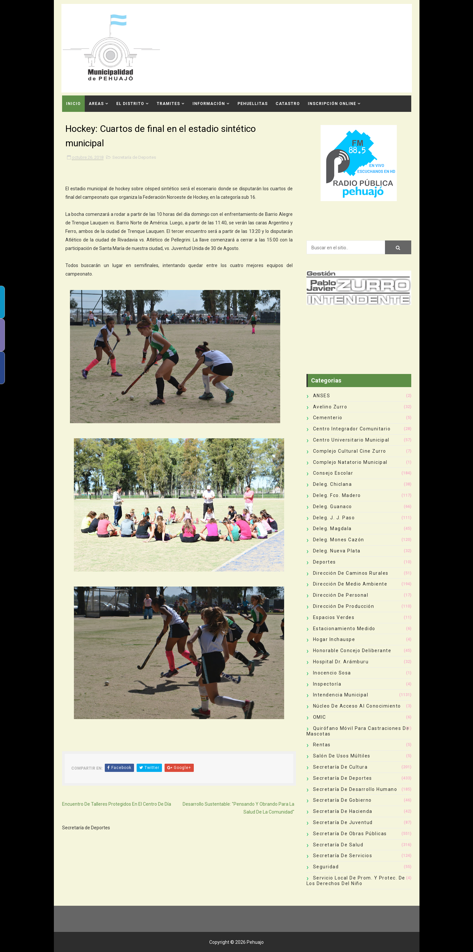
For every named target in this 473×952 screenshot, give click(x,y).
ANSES (321, 395)
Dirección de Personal (341, 595)
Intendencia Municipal (341, 694)
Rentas (322, 744)
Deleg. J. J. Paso (334, 517)
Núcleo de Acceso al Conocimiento (357, 706)
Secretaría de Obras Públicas (350, 833)
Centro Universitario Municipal (351, 440)
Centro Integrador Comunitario (352, 428)
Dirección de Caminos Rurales (351, 573)
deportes (324, 562)
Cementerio (328, 417)
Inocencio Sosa (332, 672)
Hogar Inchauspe (334, 639)
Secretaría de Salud (338, 844)
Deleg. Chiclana (332, 484)
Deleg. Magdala (332, 528)
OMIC (319, 717)
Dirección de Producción (343, 606)
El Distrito (130, 103)
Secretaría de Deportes (134, 157)
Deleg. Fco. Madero (337, 495)
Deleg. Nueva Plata (337, 550)
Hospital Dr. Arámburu (341, 661)
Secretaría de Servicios (342, 855)
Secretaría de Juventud (343, 822)
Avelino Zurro (330, 406)
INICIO (73, 103)
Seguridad (326, 866)
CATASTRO (288, 103)
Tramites (168, 103)
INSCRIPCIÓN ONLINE (332, 103)
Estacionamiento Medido (344, 628)
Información (208, 103)
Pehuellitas (252, 103)
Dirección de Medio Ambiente (350, 584)
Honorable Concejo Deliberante (352, 650)
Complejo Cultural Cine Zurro (349, 451)
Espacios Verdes (334, 617)
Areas (96, 103)
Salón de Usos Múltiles (342, 755)
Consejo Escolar (333, 473)
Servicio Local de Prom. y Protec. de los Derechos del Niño (355, 880)
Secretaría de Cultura (340, 767)
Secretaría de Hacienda (342, 811)
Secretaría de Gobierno (342, 800)
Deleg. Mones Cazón (338, 539)
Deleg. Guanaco (332, 506)
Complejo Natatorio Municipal (350, 462)
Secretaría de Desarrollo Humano (355, 789)
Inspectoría (327, 684)
